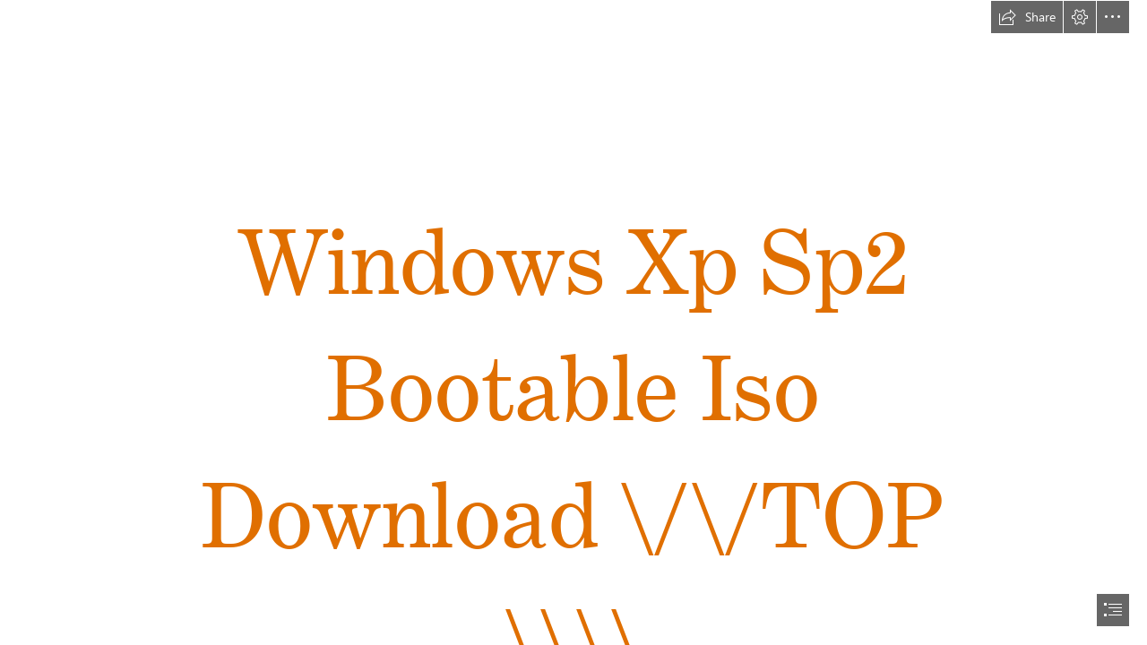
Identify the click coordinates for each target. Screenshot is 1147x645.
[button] (1027, 17)
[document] (573, 322)
